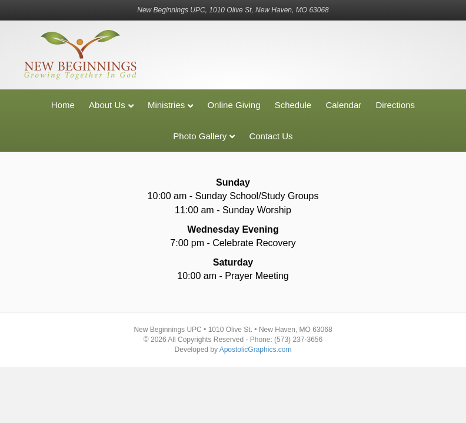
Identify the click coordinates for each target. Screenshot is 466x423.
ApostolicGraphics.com (255, 349)
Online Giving (233, 105)
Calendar (343, 105)
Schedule (293, 105)
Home (63, 105)
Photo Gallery (200, 136)
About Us (107, 105)
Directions (395, 105)
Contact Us (270, 136)
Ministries (166, 105)
